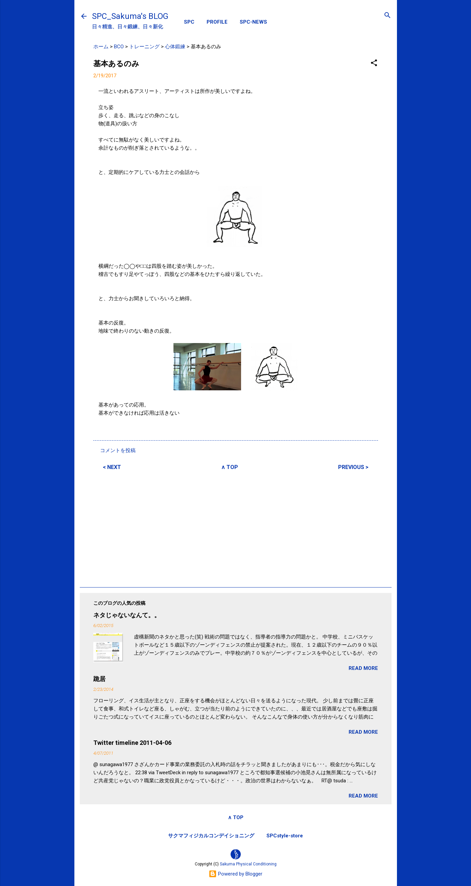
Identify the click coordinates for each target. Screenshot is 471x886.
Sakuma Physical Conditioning (248, 864)
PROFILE (217, 22)
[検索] (387, 15)
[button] (374, 63)
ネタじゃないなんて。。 (126, 615)
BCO (119, 47)
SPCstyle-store (284, 836)
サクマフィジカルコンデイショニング (211, 836)
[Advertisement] (235, 527)
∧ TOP (229, 467)
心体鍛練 (175, 47)
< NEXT (112, 467)
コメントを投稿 (118, 450)
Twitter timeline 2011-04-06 (132, 742)
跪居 (99, 678)
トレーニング (144, 47)
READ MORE (363, 668)
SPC (189, 22)
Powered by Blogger (235, 874)
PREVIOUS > (353, 467)
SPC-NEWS (253, 22)
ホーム (101, 47)
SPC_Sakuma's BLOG (130, 16)
